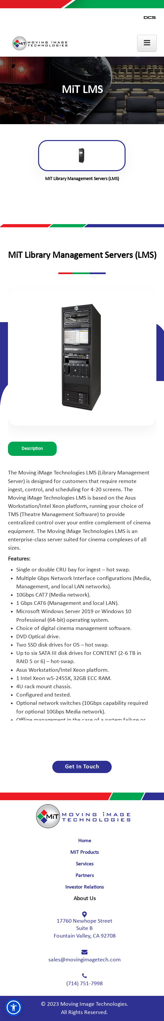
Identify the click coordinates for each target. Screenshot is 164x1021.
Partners (85, 875)
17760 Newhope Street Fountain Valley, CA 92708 (85, 928)
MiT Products (84, 852)
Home (84, 841)
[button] (14, 1007)
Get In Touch (82, 767)
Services (84, 864)
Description (32, 448)
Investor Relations (84, 887)
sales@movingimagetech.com (84, 960)
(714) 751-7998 (84, 984)
